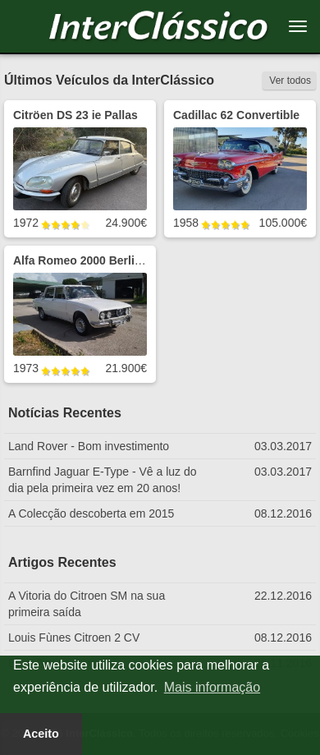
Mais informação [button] (212, 687)
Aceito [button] (41, 733)
